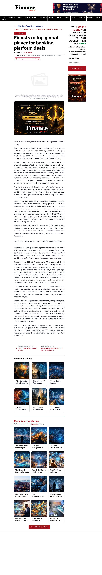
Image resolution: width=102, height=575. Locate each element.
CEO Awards (66, 560)
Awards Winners (47, 550)
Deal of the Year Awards (69, 567)
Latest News (6, 555)
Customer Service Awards (70, 562)
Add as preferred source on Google (28, 59)
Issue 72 (24, 568)
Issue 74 (24, 563)
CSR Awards (66, 565)
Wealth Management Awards (91, 570)
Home (16, 29)
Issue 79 (24, 550)
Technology (43, 17)
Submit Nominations (48, 553)
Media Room (46, 558)
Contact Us (5, 553)
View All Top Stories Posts (39, 527)
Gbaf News (28, 52)
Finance (27, 17)
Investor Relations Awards (90, 545)
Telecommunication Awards (91, 560)
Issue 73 (24, 565)
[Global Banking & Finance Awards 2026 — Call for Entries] (39, 118)
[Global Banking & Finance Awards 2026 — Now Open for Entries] (77, 88)
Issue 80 (24, 548)
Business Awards (67, 550)
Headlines (90, 17)
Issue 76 (24, 558)
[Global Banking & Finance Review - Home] (25, 7)
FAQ (43, 560)
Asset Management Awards (70, 545)
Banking (34, 17)
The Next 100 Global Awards (91, 568)
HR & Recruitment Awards (90, 563)
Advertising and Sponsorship (10, 548)
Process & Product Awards (91, 558)
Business (19, 17)
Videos (66, 17)
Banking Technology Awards (70, 557)
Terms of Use (6, 560)
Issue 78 (24, 553)
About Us (5, 545)
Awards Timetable (47, 548)
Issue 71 (24, 570)
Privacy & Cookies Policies (10, 558)
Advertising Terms (7, 563)
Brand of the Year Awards (70, 548)
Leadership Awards (88, 548)
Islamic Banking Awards (89, 550)
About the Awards (47, 545)
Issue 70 (24, 573)
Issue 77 (24, 555)
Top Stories (23, 29)
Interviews (11, 17)
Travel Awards (87, 573)
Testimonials (46, 555)
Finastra (17, 148)
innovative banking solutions (51, 165)
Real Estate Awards (88, 553)
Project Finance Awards (90, 555)
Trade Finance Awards (89, 565)
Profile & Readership (8, 550)
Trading (59, 17)
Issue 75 (24, 560)
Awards (74, 17)
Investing (51, 17)
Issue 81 (24, 545)
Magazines (82, 17)
